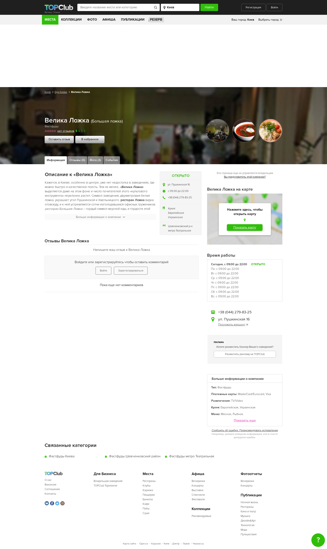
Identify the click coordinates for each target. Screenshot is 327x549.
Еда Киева (61, 92)
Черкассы (198, 543)
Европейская (176, 213)
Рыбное (238, 414)
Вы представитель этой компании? (245, 177)
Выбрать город (268, 19)
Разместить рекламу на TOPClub (245, 354)
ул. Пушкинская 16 (179, 184)
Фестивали (198, 499)
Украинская (175, 217)
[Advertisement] (163, 56)
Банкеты (148, 499)
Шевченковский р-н (180, 226)
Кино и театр (248, 511)
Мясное (226, 414)
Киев (48, 92)
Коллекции (71, 20)
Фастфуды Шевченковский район (135, 456)
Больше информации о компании (100, 217)
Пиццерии (149, 494)
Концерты (198, 485)
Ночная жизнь (249, 502)
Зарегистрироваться (130, 270)
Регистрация (253, 7)
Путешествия (249, 534)
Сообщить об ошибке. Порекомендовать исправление (245, 430)
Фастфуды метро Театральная (191, 456)
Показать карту (244, 227)
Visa (268, 394)
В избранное (90, 139)
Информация (56, 160)
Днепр (176, 543)
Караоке (148, 490)
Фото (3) (95, 160)
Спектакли (198, 494)
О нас (48, 480)
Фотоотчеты (251, 474)
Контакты (50, 493)
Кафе (146, 504)
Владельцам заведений (108, 481)
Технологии (247, 525)
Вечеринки (198, 481)
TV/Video (237, 401)
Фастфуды (52, 126)
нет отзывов (65, 131)
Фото (92, 20)
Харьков (156, 543)
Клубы (147, 485)
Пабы (146, 508)
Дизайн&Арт (248, 520)
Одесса (143, 543)
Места (50, 20)
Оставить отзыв (59, 139)
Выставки (197, 490)
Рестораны (149, 481)
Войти (274, 7)
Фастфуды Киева (61, 456)
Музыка (245, 516)
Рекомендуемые (201, 516)
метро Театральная (179, 230)
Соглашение (52, 489)
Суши (146, 513)
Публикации (133, 20)
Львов (186, 543)
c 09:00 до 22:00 (178, 191)
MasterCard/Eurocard (251, 394)
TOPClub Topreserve (105, 485)
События (112, 160)
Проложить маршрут (233, 324)
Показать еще (245, 421)
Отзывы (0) (77, 160)
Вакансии (50, 484)
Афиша (109, 20)
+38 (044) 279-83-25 (180, 197)
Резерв (156, 20)
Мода (244, 529)
